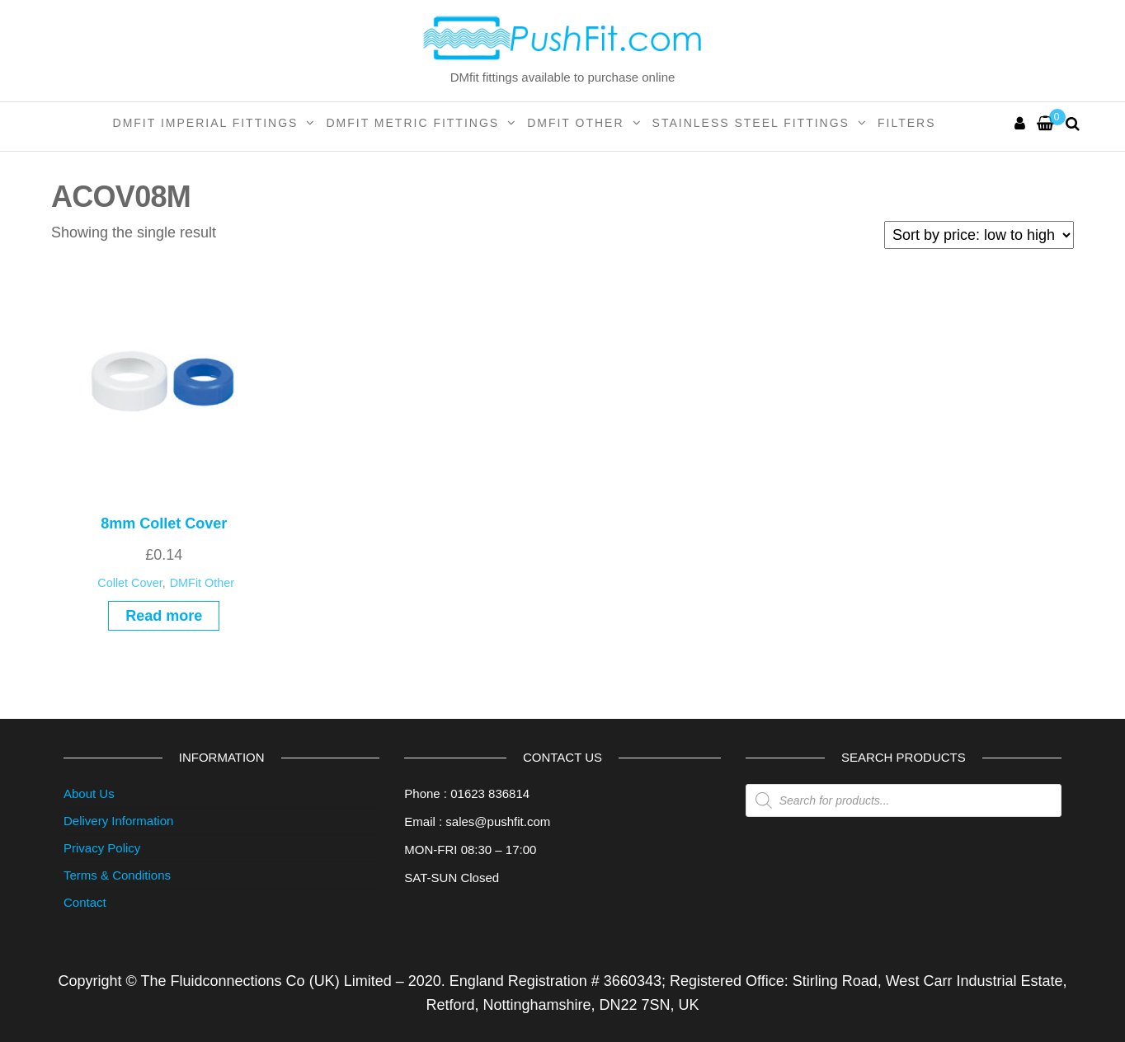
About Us (89, 793)
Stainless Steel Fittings (751, 122)
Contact (85, 902)
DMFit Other (575, 122)
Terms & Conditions (117, 875)
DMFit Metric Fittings (412, 122)
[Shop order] (979, 235)
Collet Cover (129, 582)
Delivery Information (118, 821)
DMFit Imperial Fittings (206, 122)
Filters (907, 122)
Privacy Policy (102, 848)
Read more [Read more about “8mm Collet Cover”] (163, 616)
